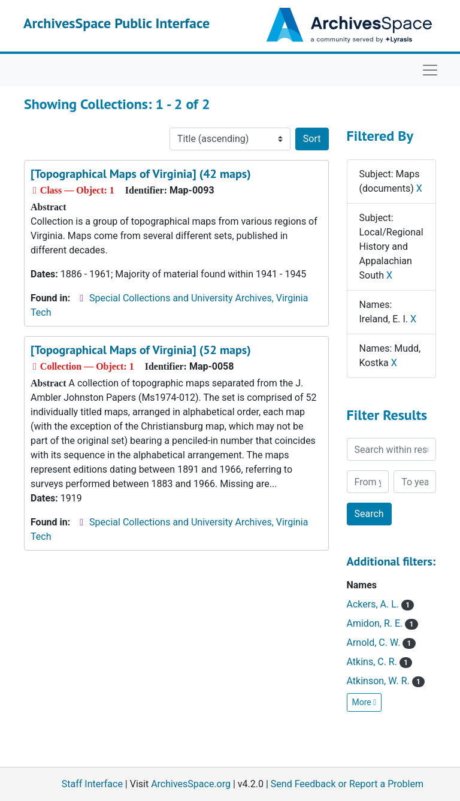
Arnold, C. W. (381, 642)
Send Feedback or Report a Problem (347, 784)
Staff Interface (92, 784)
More (364, 702)
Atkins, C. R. (380, 661)
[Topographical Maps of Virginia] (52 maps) (141, 350)
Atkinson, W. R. (386, 681)
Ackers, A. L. (380, 604)
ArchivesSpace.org (191, 784)
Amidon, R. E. (382, 623)
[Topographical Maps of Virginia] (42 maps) (141, 174)
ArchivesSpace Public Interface (116, 23)
